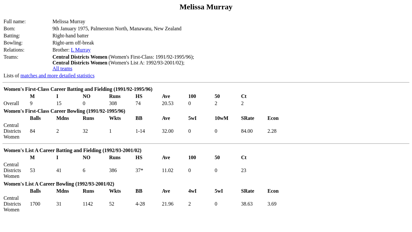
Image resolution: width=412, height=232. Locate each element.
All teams (62, 68)
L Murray (80, 50)
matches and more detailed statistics (57, 75)
